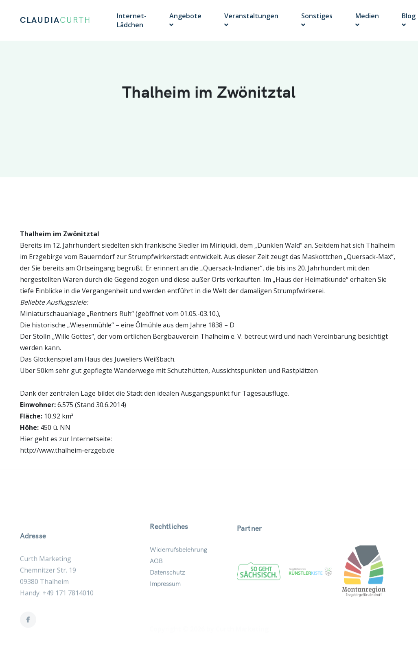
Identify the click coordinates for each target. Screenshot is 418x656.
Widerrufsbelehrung (178, 567)
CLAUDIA (55, 20)
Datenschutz (167, 590)
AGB (156, 579)
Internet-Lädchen (132, 20)
